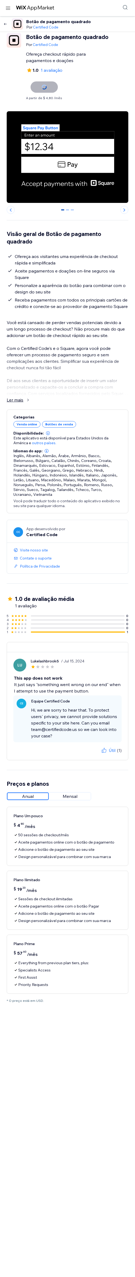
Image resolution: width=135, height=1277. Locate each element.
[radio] (28, 796)
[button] (48, 433)
